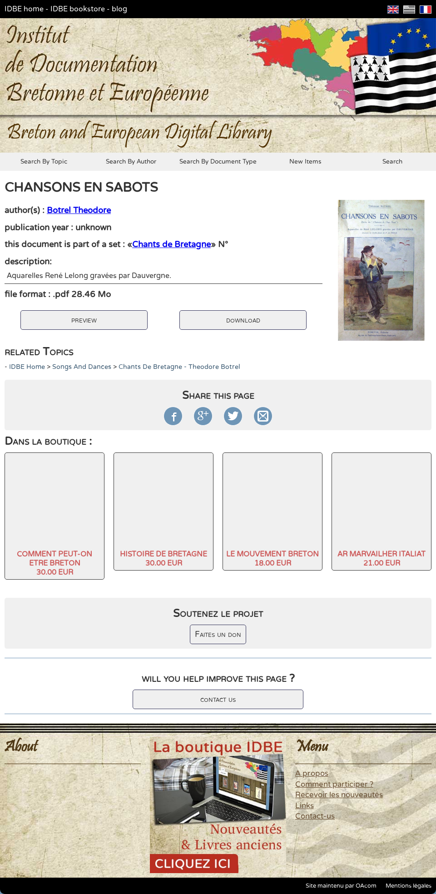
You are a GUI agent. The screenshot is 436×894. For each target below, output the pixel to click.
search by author (131, 161)
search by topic (43, 161)
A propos (311, 773)
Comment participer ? (334, 784)
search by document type (218, 161)
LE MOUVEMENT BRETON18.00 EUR (272, 559)
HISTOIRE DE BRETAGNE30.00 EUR (163, 559)
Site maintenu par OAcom (341, 885)
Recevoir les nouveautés (339, 795)
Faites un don (218, 634)
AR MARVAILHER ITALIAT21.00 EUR (381, 559)
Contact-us (315, 816)
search (392, 161)
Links (304, 805)
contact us (218, 699)
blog (119, 9)
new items (305, 161)
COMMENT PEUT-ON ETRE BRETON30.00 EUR (54, 563)
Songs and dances (81, 367)
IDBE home (24, 9)
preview (84, 320)
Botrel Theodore (79, 210)
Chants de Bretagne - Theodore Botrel (179, 367)
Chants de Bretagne (171, 244)
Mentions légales (408, 885)
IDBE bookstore (77, 9)
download (243, 320)
